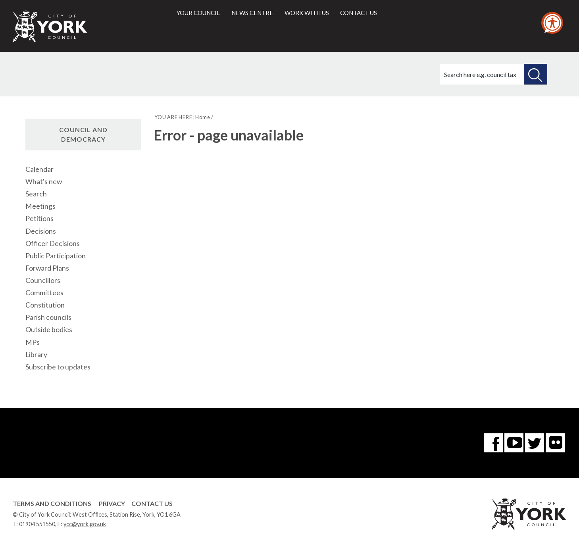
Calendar (39, 169)
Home (202, 117)
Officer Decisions (52, 243)
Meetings (40, 206)
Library (36, 354)
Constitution (45, 305)
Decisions (40, 231)
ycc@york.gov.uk (84, 524)
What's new (43, 181)
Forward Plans (47, 268)
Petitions (39, 218)
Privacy (112, 503)
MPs (32, 342)
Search (36, 194)
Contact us (358, 12)
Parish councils (48, 317)
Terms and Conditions (52, 503)
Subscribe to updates (57, 367)
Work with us (307, 12)
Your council (198, 12)
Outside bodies (48, 329)
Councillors (42, 280)
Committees (44, 292)
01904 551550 (37, 524)
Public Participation (55, 256)
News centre (252, 12)
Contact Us (152, 503)
